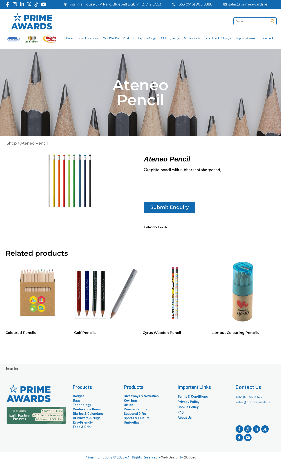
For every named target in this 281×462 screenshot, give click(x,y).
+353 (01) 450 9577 (249, 397)
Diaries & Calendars (88, 413)
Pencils (162, 227)
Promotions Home (88, 38)
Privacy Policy (189, 401)
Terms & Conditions (193, 396)
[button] (169, 207)
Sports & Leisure (137, 418)
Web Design (170, 457)
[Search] (272, 21)
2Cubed (190, 457)
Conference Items (87, 409)
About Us (185, 417)
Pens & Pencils (135, 409)
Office (128, 404)
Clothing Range (170, 38)
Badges (79, 396)
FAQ (181, 412)
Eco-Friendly (83, 422)
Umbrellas (131, 422)
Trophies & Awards (247, 38)
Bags (77, 400)
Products (128, 38)
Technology (82, 404)
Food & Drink (82, 426)
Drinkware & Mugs (87, 418)
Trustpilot (11, 368)
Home (69, 38)
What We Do (111, 38)
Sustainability (192, 38)
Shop (12, 143)
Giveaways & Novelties (141, 396)
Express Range (147, 38)
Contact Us (270, 38)
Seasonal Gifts (135, 413)
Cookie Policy (188, 407)
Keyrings (131, 400)
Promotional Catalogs (218, 38)
